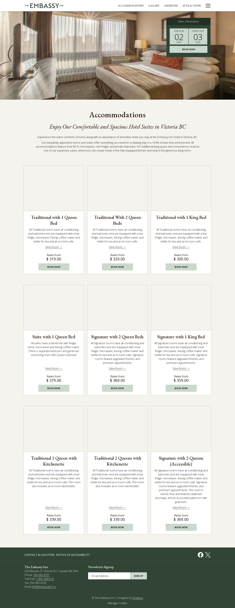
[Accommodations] (124, 5)
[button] (179, 36)
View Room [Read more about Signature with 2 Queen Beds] (116, 368)
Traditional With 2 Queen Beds (117, 220)
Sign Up (138, 575)
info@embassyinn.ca (43, 587)
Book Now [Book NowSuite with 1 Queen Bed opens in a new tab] (53, 388)
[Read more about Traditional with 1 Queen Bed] (54, 188)
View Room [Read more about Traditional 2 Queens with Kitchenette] (116, 507)
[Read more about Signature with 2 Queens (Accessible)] (181, 428)
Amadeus (137, 598)
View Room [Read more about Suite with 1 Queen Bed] (52, 368)
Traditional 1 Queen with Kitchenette (54, 461)
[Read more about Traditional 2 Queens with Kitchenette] (117, 428)
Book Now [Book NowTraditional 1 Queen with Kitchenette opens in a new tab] (53, 527)
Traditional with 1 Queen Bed (54, 220)
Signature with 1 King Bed (181, 337)
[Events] (203, 5)
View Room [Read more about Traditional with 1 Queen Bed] (52, 247)
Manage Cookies (117, 603)
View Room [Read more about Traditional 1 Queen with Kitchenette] (52, 507)
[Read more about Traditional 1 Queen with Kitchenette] (54, 428)
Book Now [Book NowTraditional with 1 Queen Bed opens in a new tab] (53, 266)
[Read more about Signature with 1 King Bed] (181, 307)
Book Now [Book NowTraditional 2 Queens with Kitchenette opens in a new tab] (117, 527)
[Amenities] (164, 5)
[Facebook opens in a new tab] (200, 554)
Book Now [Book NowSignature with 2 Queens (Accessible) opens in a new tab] (181, 527)
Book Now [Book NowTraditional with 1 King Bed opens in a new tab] (181, 266)
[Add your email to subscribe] (109, 575)
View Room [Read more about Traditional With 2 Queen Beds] (116, 247)
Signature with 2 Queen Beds (117, 337)
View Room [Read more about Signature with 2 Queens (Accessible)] (179, 507)
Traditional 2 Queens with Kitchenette (117, 461)
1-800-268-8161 (45, 579)
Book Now (188, 49)
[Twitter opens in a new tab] (208, 554)
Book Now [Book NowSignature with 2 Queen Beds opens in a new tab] (117, 388)
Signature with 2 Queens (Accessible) (181, 461)
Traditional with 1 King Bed (181, 217)
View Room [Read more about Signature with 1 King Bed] (179, 368)
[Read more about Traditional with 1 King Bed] (181, 188)
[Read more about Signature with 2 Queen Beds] (117, 307)
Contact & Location (39, 555)
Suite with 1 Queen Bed (53, 337)
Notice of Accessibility (73, 555)
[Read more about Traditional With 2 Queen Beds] (117, 188)
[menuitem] (39, 555)
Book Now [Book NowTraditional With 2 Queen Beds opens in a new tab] (117, 266)
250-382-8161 (41, 575)
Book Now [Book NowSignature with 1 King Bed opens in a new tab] (181, 388)
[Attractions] (184, 5)
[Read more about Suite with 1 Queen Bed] (54, 307)
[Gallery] (147, 5)
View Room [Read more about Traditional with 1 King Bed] (179, 247)
